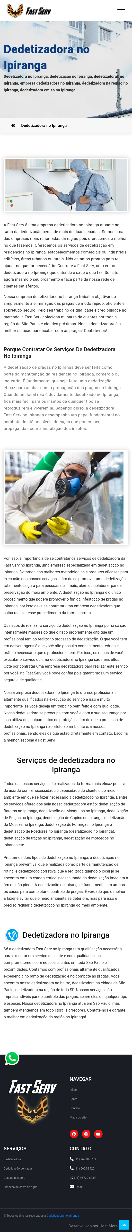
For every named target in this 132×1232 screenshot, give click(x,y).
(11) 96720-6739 (85, 1159)
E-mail (78, 1187)
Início (73, 1090)
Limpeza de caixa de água (20, 1187)
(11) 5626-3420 (84, 1168)
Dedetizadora (12, 1159)
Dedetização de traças (18, 1168)
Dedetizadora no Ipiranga (44, 126)
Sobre (73, 1099)
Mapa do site (78, 1117)
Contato (75, 1108)
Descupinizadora (14, 1178)
